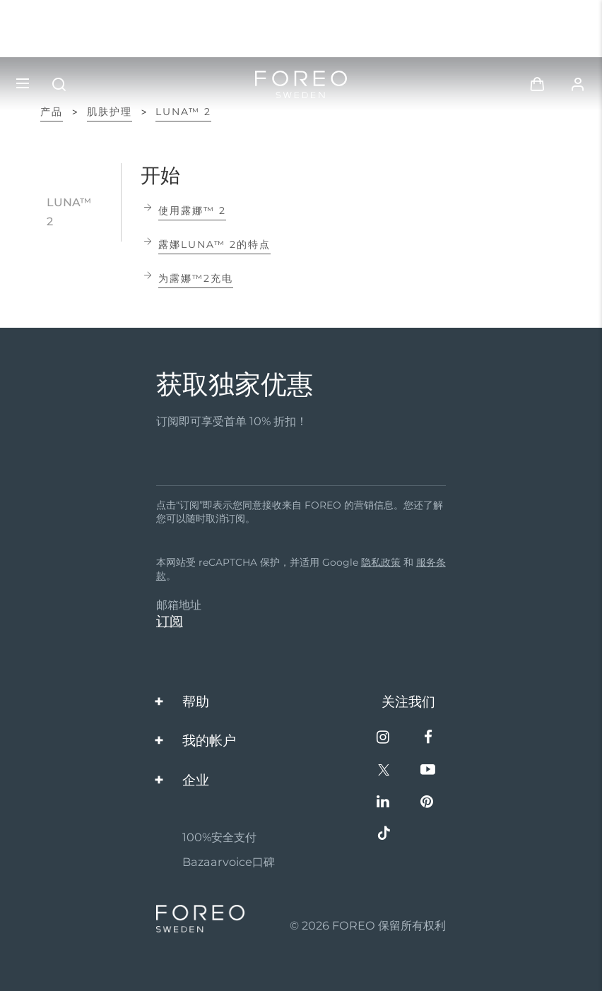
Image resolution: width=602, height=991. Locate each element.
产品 (51, 111)
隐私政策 (381, 562)
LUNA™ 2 (183, 111)
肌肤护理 (109, 111)
